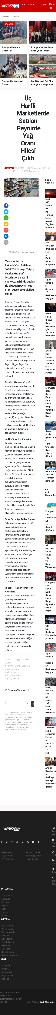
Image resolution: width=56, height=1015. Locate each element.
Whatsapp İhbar (33, 856)
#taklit (8, 659)
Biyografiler (6, 972)
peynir (8, 341)
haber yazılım (6, 1008)
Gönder (33, 704)
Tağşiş (19, 313)
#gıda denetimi (12, 669)
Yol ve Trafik (7, 929)
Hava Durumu (7, 926)
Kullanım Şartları (33, 852)
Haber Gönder (32, 859)
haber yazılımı (13, 1002)
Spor (3, 909)
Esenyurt (5, 899)
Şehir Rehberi (7, 952)
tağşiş (14, 421)
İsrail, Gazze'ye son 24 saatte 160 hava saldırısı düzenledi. (50, 700)
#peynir (26, 659)
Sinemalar (6, 945)
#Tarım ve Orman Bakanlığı (17, 666)
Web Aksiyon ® (47, 1002)
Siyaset (4, 905)
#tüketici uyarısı (12, 672)
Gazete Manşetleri (9, 955)
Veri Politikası (7, 859)
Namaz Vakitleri (8, 932)
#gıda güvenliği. (12, 678)
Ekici (16, 360)
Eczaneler (6, 935)
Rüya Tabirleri (7, 975)
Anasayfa (6, 16)
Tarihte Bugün (7, 942)
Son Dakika (28, 4)
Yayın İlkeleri (7, 856)
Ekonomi (5, 912)
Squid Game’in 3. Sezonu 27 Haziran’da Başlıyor (50, 289)
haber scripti (17, 1005)
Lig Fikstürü (6, 939)
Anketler (5, 969)
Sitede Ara (6, 965)
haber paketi (5, 1005)
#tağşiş (16, 659)
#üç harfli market (13, 675)
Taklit (8, 313)
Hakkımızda (6, 852)
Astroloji (5, 979)
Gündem (5, 902)
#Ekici (8, 663)
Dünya (16, 16)
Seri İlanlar (6, 949)
